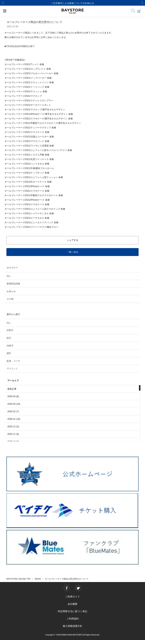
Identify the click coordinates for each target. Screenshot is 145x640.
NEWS (38, 579)
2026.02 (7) (13, 411)
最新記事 (11, 389)
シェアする (72, 240)
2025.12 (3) (13, 426)
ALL (9, 276)
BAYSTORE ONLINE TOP (18, 579)
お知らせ (11, 291)
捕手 (9, 353)
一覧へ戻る (72, 252)
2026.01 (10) (13, 419)
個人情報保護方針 (72, 626)
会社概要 (72, 604)
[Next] (142, 3)
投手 (9, 338)
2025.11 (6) (13, 434)
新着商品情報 (13, 283)
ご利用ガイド (72, 596)
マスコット (12, 368)
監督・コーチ (13, 361)
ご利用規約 (72, 618)
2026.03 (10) (13, 404)
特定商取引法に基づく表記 (72, 611)
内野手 (10, 345)
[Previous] (3, 3)
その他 (10, 299)
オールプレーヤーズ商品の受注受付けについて (67, 579)
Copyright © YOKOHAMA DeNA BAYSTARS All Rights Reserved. (72, 635)
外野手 (10, 330)
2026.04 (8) (13, 396)
